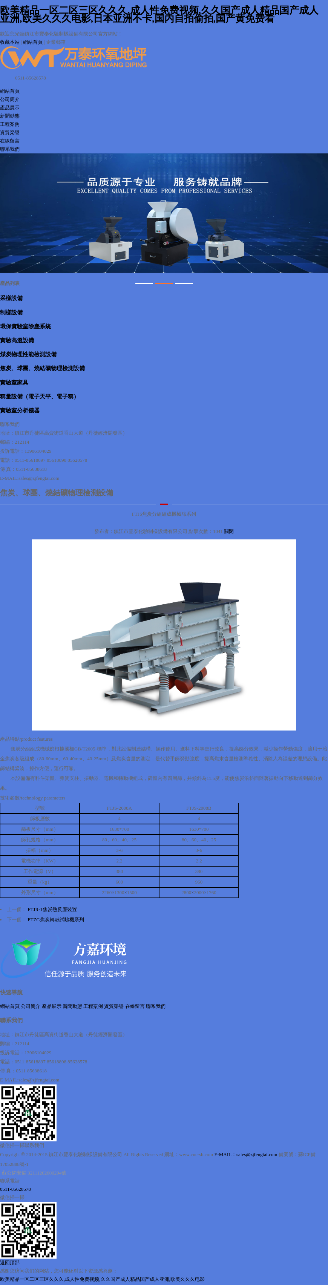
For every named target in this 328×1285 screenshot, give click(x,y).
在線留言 (10, 141)
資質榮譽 (10, 132)
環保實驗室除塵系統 (25, 326)
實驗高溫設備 (17, 340)
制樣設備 (11, 312)
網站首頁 (33, 42)
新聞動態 (10, 116)
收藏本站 (10, 42)
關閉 (229, 531)
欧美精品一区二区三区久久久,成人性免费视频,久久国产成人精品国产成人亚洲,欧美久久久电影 (102, 1279)
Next (318, 213)
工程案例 (10, 124)
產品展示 (10, 107)
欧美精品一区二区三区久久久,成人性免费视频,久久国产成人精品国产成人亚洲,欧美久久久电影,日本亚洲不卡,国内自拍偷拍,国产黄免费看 (159, 14)
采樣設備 (11, 298)
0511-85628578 (15, 1189)
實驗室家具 (14, 382)
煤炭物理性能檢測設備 (28, 354)
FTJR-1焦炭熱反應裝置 (52, 909)
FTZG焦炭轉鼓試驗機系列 (56, 919)
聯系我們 (10, 149)
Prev (10, 213)
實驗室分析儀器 (20, 410)
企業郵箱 (56, 42)
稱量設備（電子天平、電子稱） (39, 396)
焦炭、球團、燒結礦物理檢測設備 (42, 368)
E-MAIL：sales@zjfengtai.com (245, 1154)
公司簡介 (10, 99)
